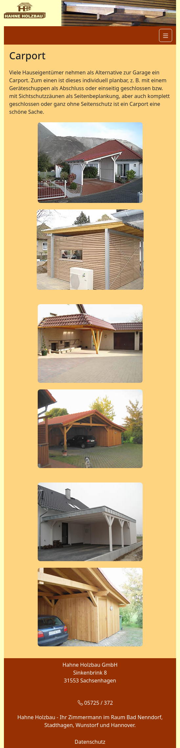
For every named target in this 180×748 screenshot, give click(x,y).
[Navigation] (165, 35)
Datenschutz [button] (90, 741)
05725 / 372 (95, 702)
